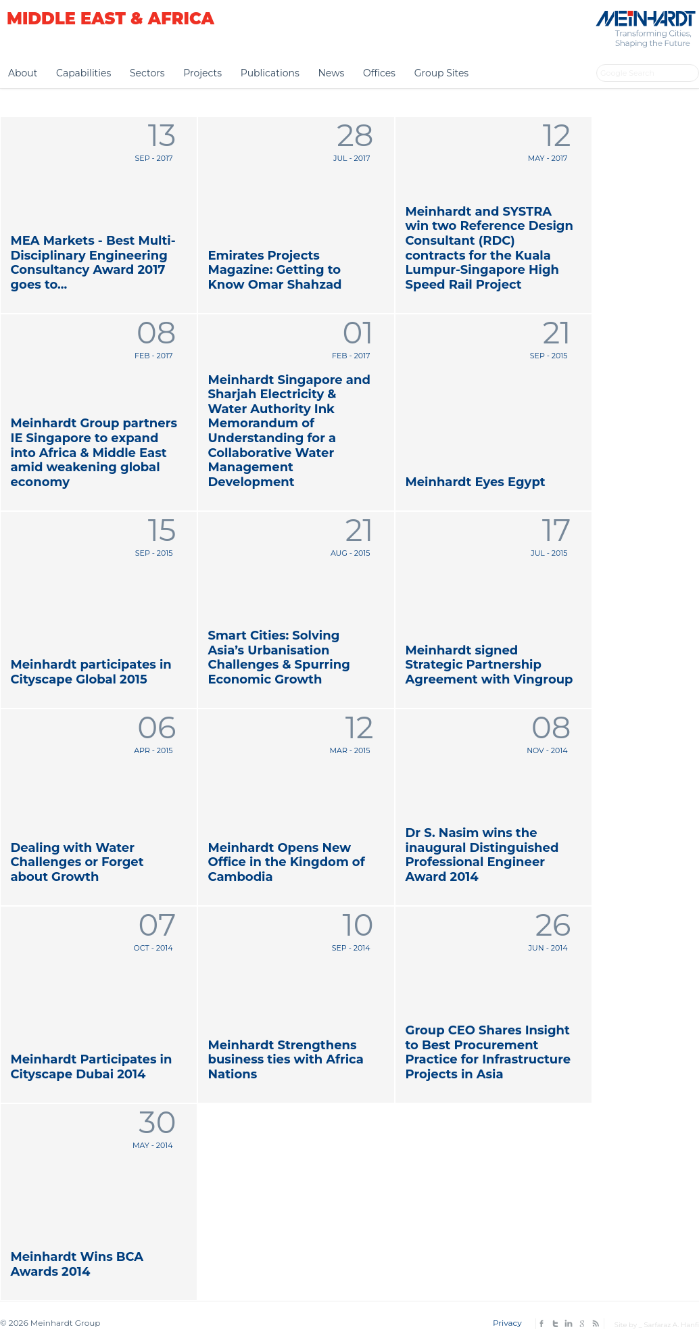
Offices (379, 73)
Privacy (507, 1323)
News (331, 73)
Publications (270, 73)
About (22, 73)
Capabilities (83, 73)
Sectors (147, 73)
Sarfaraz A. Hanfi (671, 1324)
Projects (202, 73)
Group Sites (441, 73)
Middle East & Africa (110, 18)
